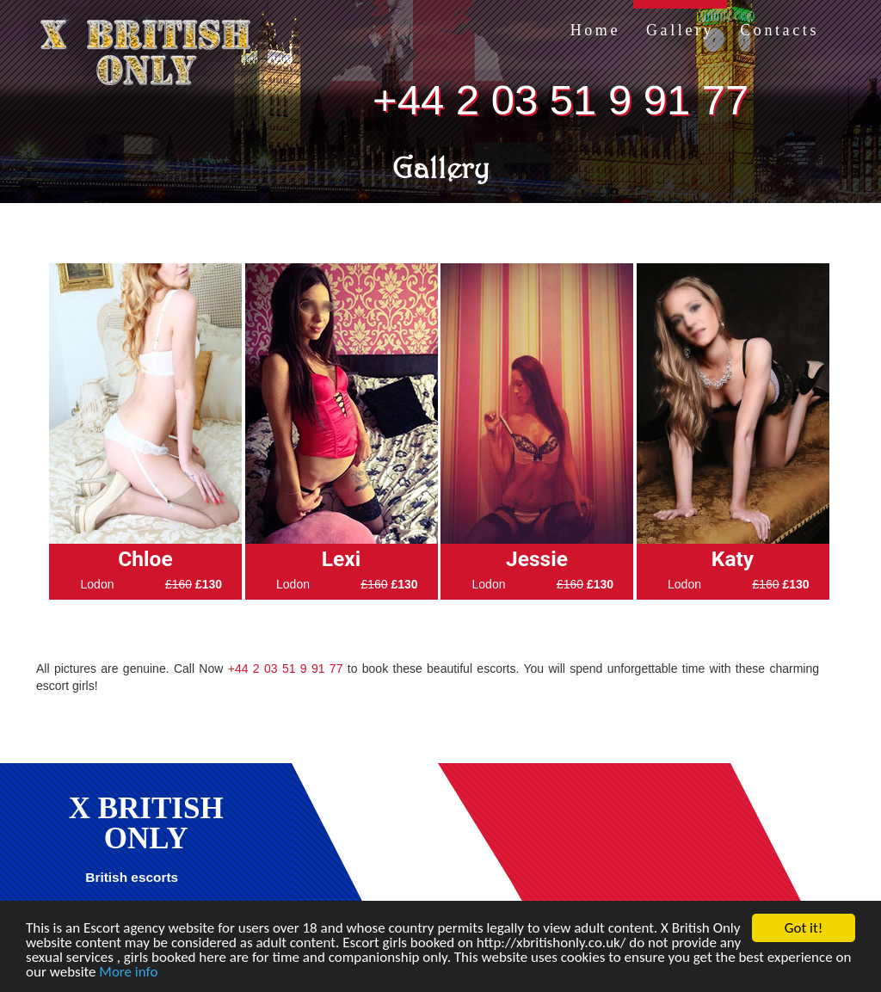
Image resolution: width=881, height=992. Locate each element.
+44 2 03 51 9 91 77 (561, 100)
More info (128, 972)
